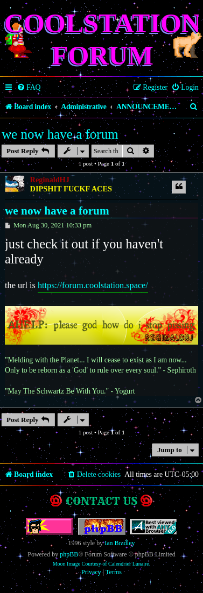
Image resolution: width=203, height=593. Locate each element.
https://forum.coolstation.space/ (93, 285)
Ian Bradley (119, 543)
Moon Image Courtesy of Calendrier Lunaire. (102, 564)
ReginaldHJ (49, 179)
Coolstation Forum (102, 39)
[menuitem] (29, 88)
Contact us (101, 501)
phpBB (69, 554)
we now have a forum (60, 134)
